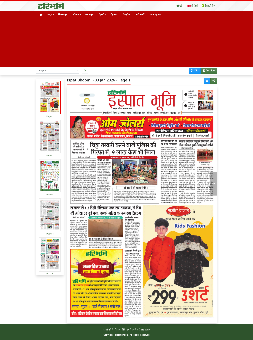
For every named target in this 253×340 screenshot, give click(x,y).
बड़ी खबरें (140, 14)
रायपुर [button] (49, 14)
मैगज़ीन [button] (126, 14)
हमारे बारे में (108, 329)
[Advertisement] (126, 42)
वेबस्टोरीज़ (208, 6)
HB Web (145, 329)
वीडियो (192, 6)
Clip (194, 71)
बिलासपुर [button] (62, 14)
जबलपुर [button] (89, 14)
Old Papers (155, 14)
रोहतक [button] (114, 14)
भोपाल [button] (76, 14)
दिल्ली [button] (101, 14)
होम (180, 6)
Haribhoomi (123, 335)
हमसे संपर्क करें (133, 329)
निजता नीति (120, 329)
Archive (208, 71)
